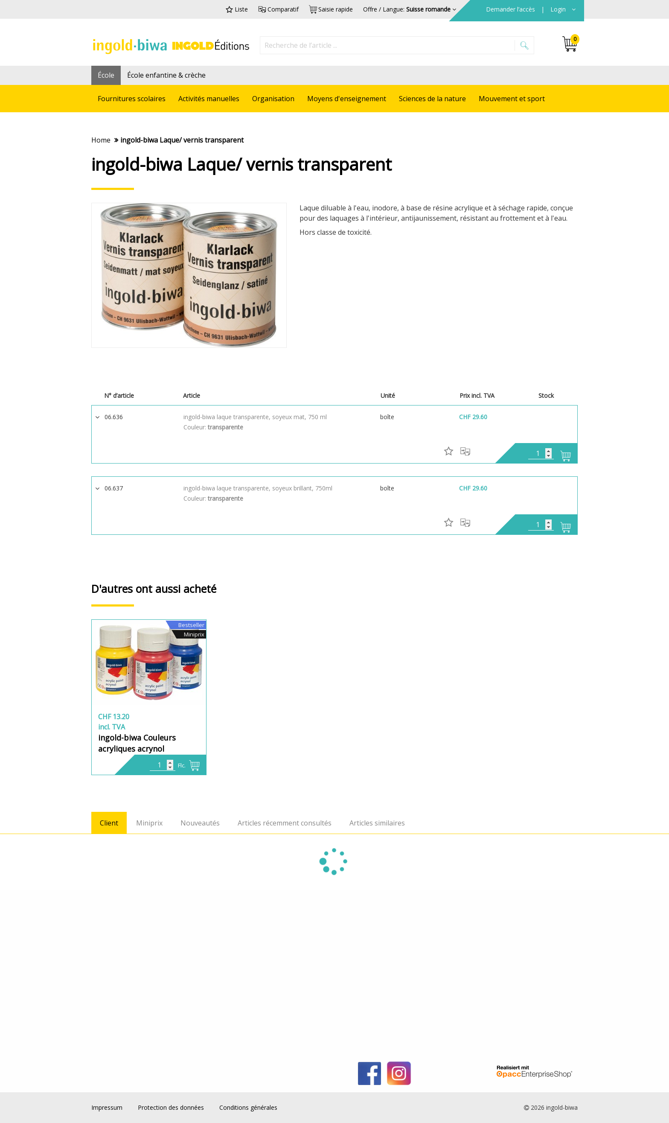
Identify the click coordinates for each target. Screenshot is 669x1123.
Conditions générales (248, 1107)
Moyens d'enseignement (346, 98)
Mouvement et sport (512, 98)
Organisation (273, 98)
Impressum (106, 1107)
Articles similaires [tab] (377, 823)
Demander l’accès (511, 9)
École (106, 75)
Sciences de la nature (432, 98)
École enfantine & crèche (166, 75)
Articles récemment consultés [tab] (285, 823)
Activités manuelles (208, 98)
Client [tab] (109, 823)
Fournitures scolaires (132, 98)
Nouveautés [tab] (200, 823)
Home (101, 140)
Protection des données (171, 1107)
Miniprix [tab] (149, 823)
